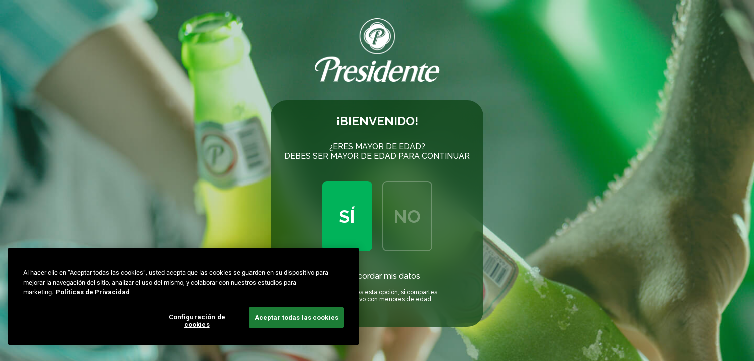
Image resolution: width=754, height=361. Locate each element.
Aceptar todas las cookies (296, 317)
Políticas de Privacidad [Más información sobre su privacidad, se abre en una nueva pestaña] (93, 292)
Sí (347, 216)
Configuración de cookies (197, 321)
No (407, 216)
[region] (183, 296)
